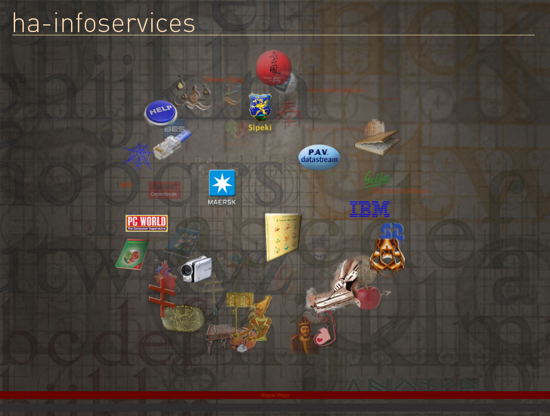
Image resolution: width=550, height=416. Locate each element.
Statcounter (274, 407)
